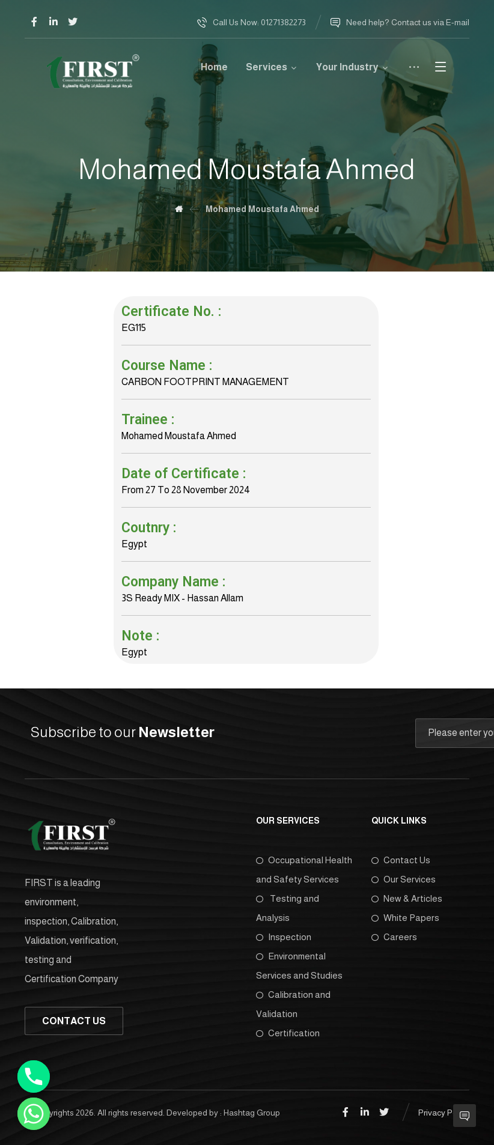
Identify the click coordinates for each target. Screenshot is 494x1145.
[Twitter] (72, 21)
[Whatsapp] (33, 1114)
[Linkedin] (53, 21)
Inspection (283, 937)
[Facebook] (34, 21)
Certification (288, 1033)
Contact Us (400, 860)
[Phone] (33, 1076)
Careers (394, 937)
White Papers (405, 918)
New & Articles (406, 898)
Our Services (403, 879)
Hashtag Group (252, 1112)
